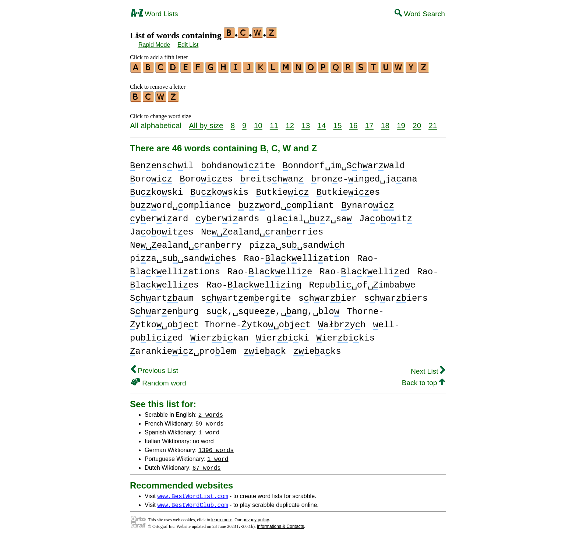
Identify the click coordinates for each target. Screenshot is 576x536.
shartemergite (246, 296)
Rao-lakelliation (297, 256)
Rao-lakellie (269, 270)
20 (417, 123)
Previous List (154, 368)
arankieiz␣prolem (183, 349)
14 (321, 123)
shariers (396, 296)
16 (353, 123)
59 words (209, 421)
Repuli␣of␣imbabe (362, 283)
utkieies (348, 190)
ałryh (342, 323)
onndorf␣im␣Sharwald (344, 164)
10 (258, 123)
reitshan (272, 177)
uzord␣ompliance (180, 203)
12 (290, 123)
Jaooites (162, 230)
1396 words (216, 448)
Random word (158, 381)
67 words (206, 465)
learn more (221, 517)
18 (385, 123)
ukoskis (219, 190)
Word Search (420, 14)
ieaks (317, 349)
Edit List (187, 45)
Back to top (423, 380)
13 (305, 123)
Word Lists (154, 14)
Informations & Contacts (280, 524)
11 (274, 123)
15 (337, 123)
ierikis (346, 336)
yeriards (227, 217)
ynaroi (367, 203)
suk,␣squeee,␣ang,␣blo (272, 309)
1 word (209, 430)
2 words (210, 412)
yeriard (159, 217)
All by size (206, 123)
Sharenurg (164, 309)
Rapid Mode (154, 45)
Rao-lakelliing (253, 283)
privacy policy (256, 517)
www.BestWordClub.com (192, 502)
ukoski (156, 190)
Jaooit (385, 217)
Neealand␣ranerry (186, 243)
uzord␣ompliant (286, 203)
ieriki (282, 336)
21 (432, 123)
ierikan (219, 336)
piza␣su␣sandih (297, 243)
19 (401, 123)
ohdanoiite (238, 164)
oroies (206, 177)
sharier (327, 296)
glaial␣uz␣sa (309, 217)
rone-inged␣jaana (364, 177)
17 (369, 123)
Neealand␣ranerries (262, 230)
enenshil (162, 164)
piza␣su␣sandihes (183, 256)
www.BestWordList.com (192, 494)
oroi (151, 177)
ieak (265, 349)
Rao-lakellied (364, 270)
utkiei (282, 190)
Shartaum (162, 296)
